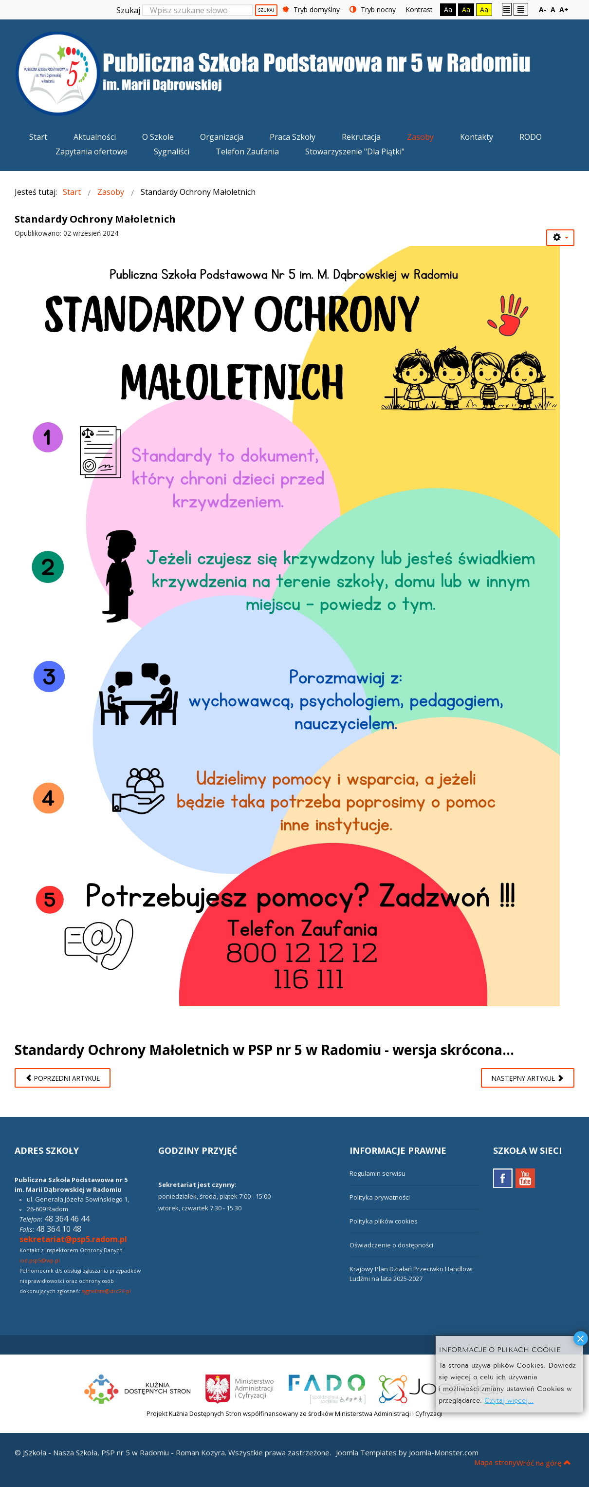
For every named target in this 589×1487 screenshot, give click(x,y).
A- (543, 9)
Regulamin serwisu (377, 1173)
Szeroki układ (521, 9)
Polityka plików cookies (384, 1221)
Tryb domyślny (311, 9)
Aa (448, 9)
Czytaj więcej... (509, 1399)
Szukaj (128, 10)
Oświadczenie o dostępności (391, 1245)
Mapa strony (495, 1462)
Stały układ (507, 9)
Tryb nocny (373, 9)
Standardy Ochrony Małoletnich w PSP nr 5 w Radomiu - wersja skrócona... (264, 1049)
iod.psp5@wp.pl (39, 1260)
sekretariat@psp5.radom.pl (73, 1239)
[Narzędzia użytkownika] (560, 237)
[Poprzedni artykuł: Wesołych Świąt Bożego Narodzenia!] (62, 1078)
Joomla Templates (366, 1452)
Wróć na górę (543, 1463)
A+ (564, 9)
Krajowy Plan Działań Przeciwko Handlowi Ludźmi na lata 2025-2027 (411, 1273)
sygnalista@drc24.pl (106, 1291)
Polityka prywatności (380, 1197)
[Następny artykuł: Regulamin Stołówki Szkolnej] (527, 1078)
